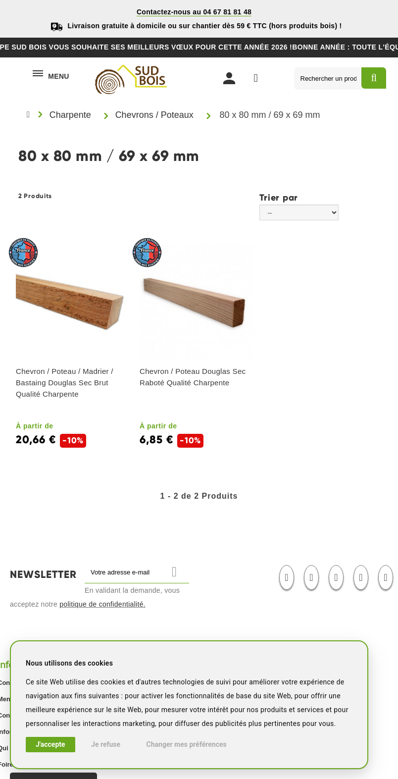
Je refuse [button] (105, 744)
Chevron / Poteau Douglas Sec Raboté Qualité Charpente (193, 377)
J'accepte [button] (50, 744)
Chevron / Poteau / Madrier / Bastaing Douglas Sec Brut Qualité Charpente (64, 382)
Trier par (278, 197)
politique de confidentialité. (102, 604)
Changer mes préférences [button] (187, 744)
